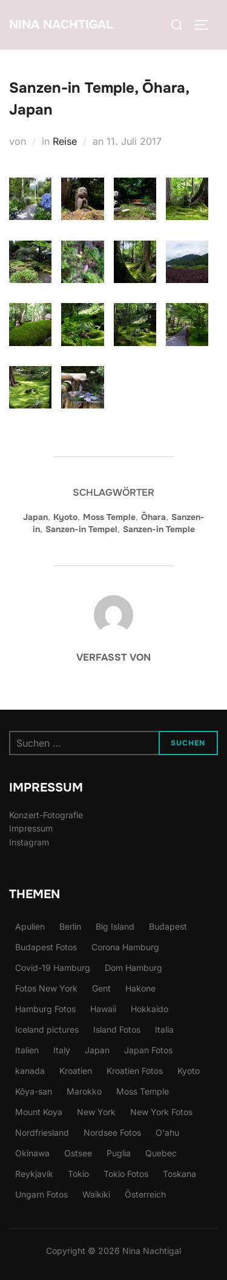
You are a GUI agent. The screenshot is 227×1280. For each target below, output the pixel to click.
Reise (65, 141)
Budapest (168, 926)
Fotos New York (46, 988)
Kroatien (75, 1070)
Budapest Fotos (46, 947)
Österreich (145, 1194)
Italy (61, 1050)
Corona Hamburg (125, 947)
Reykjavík (34, 1173)
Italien (27, 1050)
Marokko (84, 1091)
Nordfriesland (42, 1132)
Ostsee (78, 1153)
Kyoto (65, 517)
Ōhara (153, 517)
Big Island (115, 926)
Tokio (78, 1173)
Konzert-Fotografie (46, 815)
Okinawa (32, 1153)
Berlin (70, 926)
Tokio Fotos (126, 1173)
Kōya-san (33, 1091)
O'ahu (167, 1132)
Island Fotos (116, 1029)
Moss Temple (109, 517)
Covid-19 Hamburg (52, 967)
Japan (35, 517)
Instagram (29, 842)
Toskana (179, 1173)
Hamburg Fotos (45, 1009)
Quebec (161, 1153)
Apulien (30, 926)
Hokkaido (149, 1009)
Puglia (119, 1153)
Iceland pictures (47, 1029)
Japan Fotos (148, 1050)
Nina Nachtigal (61, 24)
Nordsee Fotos (112, 1132)
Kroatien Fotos (135, 1070)
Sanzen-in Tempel (81, 529)
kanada (30, 1070)
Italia (164, 1029)
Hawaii (103, 1009)
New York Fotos (161, 1112)
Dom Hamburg (133, 967)
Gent (101, 988)
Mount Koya (38, 1112)
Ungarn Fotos (41, 1194)
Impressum (31, 828)
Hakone (140, 988)
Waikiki (96, 1194)
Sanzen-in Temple (159, 529)
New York (96, 1112)
